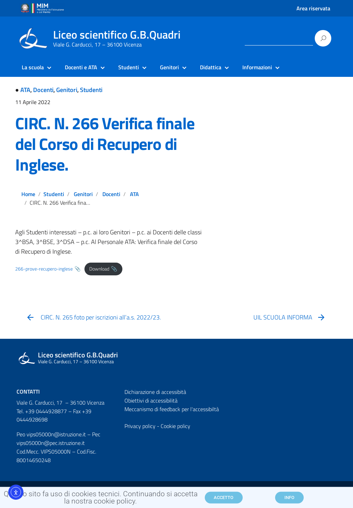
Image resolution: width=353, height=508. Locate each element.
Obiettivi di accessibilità (151, 400)
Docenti (43, 89)
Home (28, 194)
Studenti (91, 89)
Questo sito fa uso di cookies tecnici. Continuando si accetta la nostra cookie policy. (101, 499)
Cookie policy (175, 426)
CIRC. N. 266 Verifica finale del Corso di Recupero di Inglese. (104, 144)
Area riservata (313, 8)
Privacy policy (139, 426)
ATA (25, 89)
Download (99, 269)
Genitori (66, 89)
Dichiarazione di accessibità (155, 392)
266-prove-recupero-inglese (44, 269)
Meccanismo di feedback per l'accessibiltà (171, 409)
